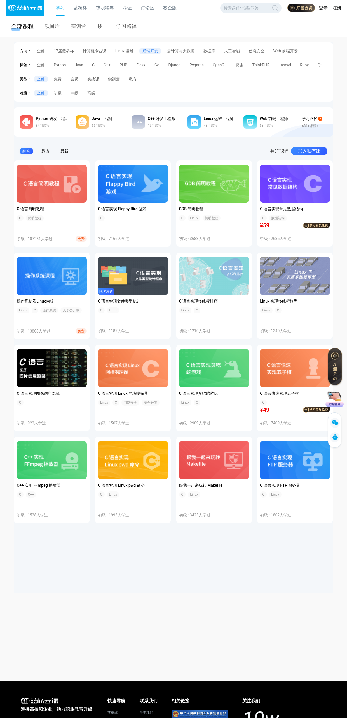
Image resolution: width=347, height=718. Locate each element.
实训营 (78, 26)
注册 (336, 7)
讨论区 (147, 7)
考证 (127, 7)
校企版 (170, 7)
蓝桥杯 (80, 7)
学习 (60, 7)
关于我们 (146, 713)
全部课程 (22, 26)
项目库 (52, 26)
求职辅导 (105, 7)
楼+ (101, 26)
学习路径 (126, 26)
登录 (323, 7)
